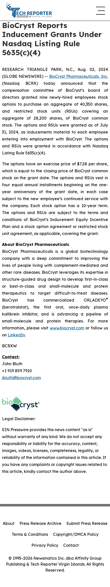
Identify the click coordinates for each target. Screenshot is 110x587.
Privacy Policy (44, 545)
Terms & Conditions (30, 534)
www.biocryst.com (67, 327)
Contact (71, 545)
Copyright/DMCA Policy (76, 534)
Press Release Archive (40, 523)
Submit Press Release (87, 523)
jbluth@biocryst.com (21, 377)
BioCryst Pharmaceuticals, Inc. (78, 76)
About (8, 523)
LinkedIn (16, 334)
